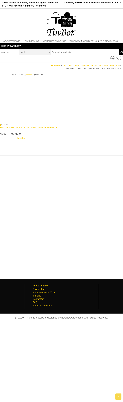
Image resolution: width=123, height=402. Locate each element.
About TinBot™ (12, 41)
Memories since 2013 (54, 41)
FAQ (35, 302)
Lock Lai (29, 75)
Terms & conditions (42, 305)
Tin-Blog (74, 41)
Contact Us (90, 41)
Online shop (32, 41)
